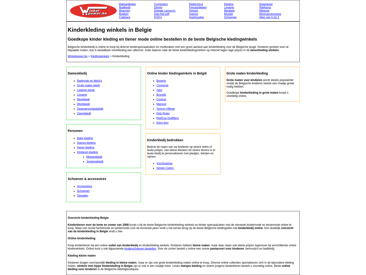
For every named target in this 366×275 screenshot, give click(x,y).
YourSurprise (164, 163)
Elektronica (196, 4)
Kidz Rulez (163, 113)
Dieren (158, 7)
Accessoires (84, 186)
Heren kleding (85, 147)
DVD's (158, 17)
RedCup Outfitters (167, 118)
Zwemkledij (84, 113)
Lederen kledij (86, 90)
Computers (161, 4)
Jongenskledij (94, 161)
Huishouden (196, 17)
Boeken (124, 14)
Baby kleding (85, 138)
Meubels (229, 10)
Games (193, 14)
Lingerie (229, 7)
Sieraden (82, 195)
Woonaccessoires (270, 14)
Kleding (228, 4)
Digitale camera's (165, 10)
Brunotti (161, 94)
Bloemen (124, 10)
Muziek (228, 14)
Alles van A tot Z (269, 17)
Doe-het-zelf (161, 14)
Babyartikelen (127, 4)
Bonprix (161, 80)
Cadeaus (124, 17)
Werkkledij (83, 104)
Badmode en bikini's (89, 80)
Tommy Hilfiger (165, 108)
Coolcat (161, 99)
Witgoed (264, 10)
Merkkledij (83, 99)
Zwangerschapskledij (90, 108)
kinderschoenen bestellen (140, 248)
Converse (162, 85)
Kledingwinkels (100, 56)
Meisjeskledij (94, 157)
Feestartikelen (198, 7)
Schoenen (230, 17)
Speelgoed (265, 4)
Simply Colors (165, 168)
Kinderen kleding (87, 152)
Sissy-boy (162, 122)
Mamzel (161, 104)
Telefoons (265, 7)
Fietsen (193, 10)
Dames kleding (86, 143)
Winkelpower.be (78, 56)
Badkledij (124, 7)
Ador (159, 90)
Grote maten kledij (88, 85)
